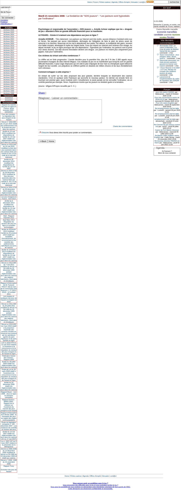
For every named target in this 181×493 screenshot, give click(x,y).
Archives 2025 (8, 32)
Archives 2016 (8, 52)
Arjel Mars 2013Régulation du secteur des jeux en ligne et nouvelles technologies (9, 223)
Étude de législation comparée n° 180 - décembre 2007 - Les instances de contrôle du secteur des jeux (9, 425)
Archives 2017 (8, 50)
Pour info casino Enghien (165, 103)
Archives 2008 (8, 71)
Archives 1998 (8, 93)
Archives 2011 (8, 64)
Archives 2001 (8, 86)
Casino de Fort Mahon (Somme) (167, 130)
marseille (174, 29)
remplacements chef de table (165, 119)
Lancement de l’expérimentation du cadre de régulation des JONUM (169, 78)
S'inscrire (45, 137)
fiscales (170, 37)
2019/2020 (9, 100)
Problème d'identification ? (6, 23)
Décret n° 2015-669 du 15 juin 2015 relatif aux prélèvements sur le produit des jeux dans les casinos (9, 125)
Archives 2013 (8, 59)
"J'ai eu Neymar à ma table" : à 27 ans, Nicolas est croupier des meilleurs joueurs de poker (170, 70)
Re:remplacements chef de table (167, 108)
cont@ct (142, 2)
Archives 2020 (8, 43)
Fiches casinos (104, 2)
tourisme (176, 35)
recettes (163, 37)
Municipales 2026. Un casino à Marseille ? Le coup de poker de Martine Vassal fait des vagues (169, 48)
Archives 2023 (8, 37)
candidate (158, 34)
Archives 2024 (8, 34)
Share (41, 93)
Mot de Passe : (5, 12)
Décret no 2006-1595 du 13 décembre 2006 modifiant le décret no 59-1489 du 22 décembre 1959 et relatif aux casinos (9, 453)
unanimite (168, 35)
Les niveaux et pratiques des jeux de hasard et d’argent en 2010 (9, 299)
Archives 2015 (8, 55)
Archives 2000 (8, 89)
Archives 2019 (8, 46)
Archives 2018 (8, 48)
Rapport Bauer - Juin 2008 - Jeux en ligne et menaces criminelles (8, 394)
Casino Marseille (163, 29)
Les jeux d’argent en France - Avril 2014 (8, 198)
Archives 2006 (8, 75)
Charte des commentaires (122, 131)
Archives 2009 (8, 68)
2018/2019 (9, 98)
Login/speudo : (5, 7)
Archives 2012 (8, 61)
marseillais (172, 32)
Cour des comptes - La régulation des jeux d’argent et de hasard (9, 117)
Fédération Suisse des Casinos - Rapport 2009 (9, 357)
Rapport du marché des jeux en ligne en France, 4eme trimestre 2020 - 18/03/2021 (8, 108)
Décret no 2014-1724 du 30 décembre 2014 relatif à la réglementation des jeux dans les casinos (9, 191)
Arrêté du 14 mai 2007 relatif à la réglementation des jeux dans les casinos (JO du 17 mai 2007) (9, 435)
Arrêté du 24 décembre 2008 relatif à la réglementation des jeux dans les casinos (9, 386)
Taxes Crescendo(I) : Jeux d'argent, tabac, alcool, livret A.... (169, 56)
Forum (95, 2)
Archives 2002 (8, 84)
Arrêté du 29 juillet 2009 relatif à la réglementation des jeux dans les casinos (9, 364)
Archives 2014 (8, 57)
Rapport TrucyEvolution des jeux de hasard (9, 468)
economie (161, 32)
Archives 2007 (8, 73)
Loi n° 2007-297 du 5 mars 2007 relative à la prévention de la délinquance (8, 444)
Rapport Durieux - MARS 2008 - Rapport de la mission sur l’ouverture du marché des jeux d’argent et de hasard (9, 405)
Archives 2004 (8, 80)
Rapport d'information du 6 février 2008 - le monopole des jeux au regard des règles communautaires (9, 416)
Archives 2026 (8, 30)
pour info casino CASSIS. (165, 92)
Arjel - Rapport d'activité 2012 (8, 217)
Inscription (4, 20)
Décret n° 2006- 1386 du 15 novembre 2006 (9, 462)
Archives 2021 (8, 41)
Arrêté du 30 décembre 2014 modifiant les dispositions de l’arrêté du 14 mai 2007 (8, 164)
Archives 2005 (8, 77)
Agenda (114, 2)
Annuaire (134, 2)
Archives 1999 (8, 91)
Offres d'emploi (124, 2)
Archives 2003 (8, 82)
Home (89, 2)
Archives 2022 (8, 39)
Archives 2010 (8, 66)
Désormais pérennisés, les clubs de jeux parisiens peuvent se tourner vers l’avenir (169, 63)
